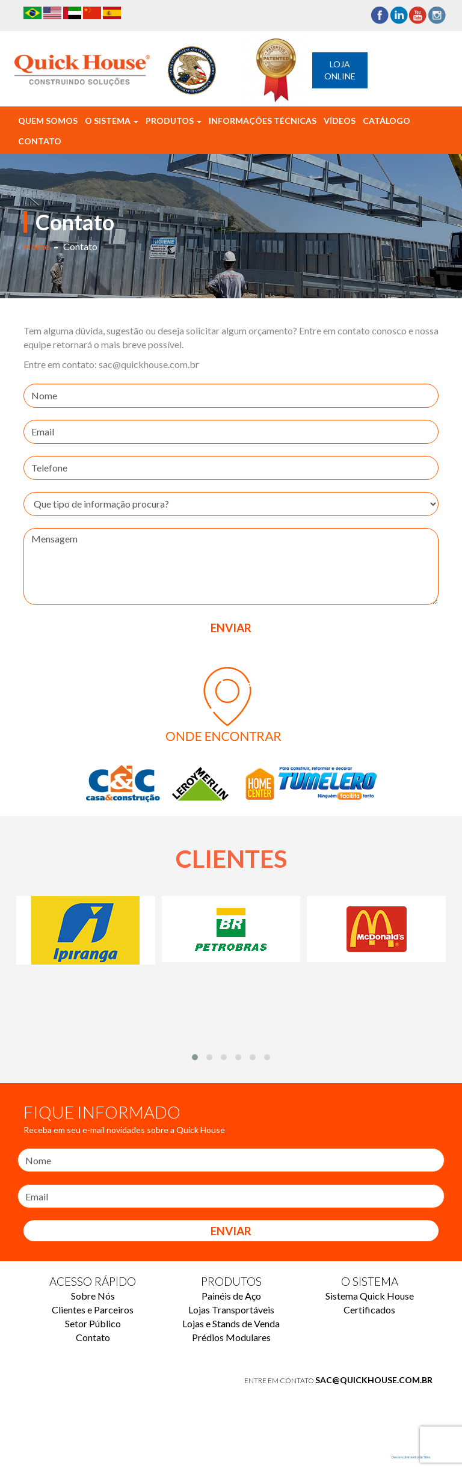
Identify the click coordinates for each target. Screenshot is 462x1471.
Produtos (174, 120)
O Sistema (111, 120)
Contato (39, 141)
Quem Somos (48, 120)
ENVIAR (231, 627)
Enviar (231, 1231)
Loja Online (340, 70)
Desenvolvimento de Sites (411, 1457)
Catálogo (386, 120)
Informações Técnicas (262, 120)
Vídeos (340, 120)
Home (36, 246)
